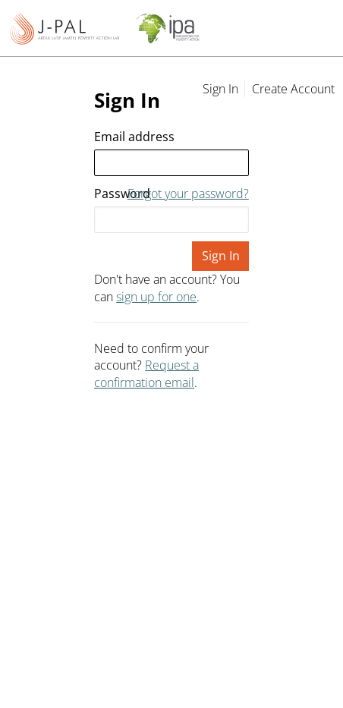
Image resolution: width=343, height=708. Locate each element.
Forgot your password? (188, 193)
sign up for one (156, 296)
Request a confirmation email (146, 373)
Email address (134, 136)
